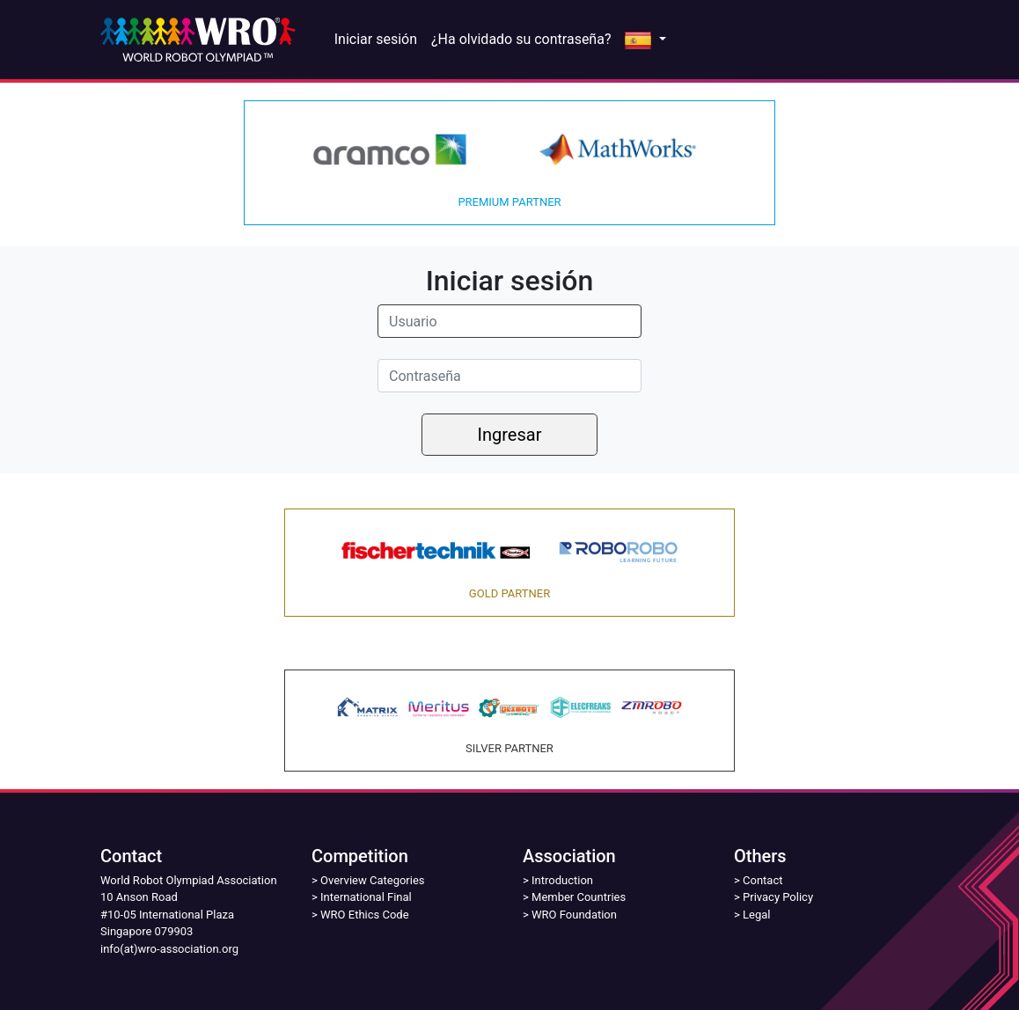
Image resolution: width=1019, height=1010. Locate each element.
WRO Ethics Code (364, 914)
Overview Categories (372, 880)
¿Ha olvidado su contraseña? (521, 39)
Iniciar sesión (375, 39)
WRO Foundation (574, 914)
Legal (756, 914)
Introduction (562, 880)
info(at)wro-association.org (169, 948)
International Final (366, 897)
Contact (762, 880)
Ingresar (510, 434)
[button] (645, 39)
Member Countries (578, 897)
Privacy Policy (778, 897)
